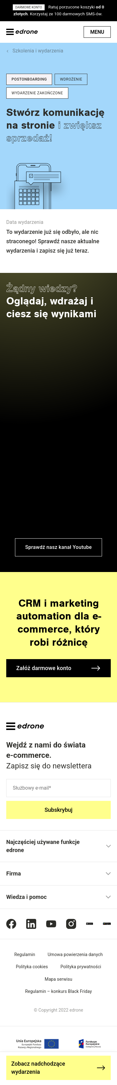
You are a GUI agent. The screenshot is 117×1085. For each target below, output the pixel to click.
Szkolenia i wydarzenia (37, 51)
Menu (97, 32)
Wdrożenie (71, 79)
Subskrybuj (59, 809)
